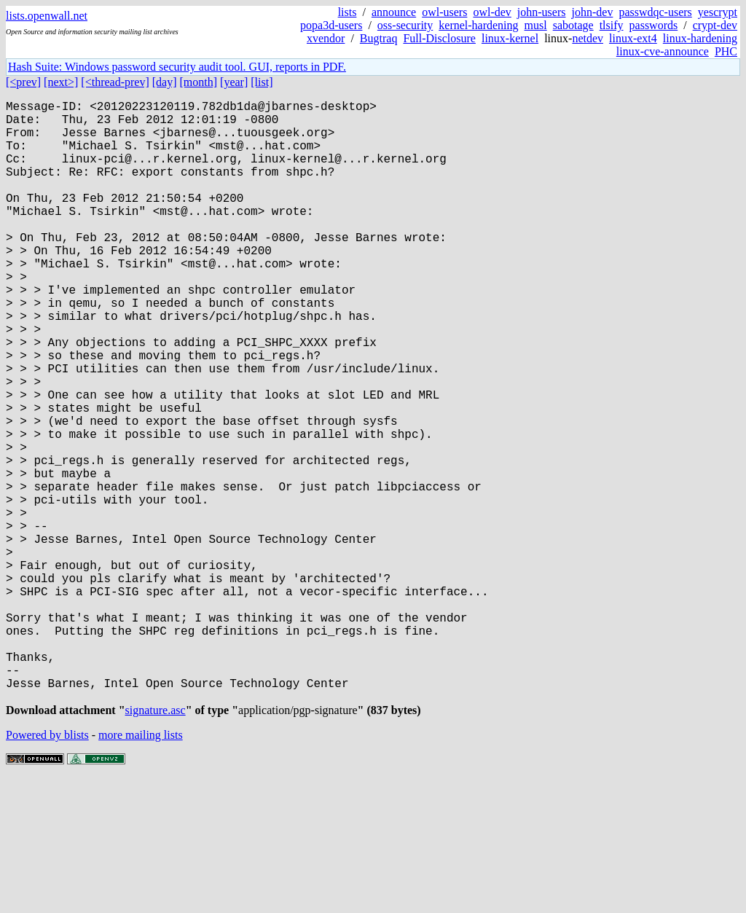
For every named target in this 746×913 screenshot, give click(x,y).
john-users (541, 12)
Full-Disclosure (439, 38)
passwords (653, 25)
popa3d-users (331, 25)
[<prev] (23, 82)
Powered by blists (47, 869)
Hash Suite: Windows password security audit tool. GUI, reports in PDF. (177, 66)
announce (394, 12)
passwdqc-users (655, 12)
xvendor (326, 38)
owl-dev (492, 12)
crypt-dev (715, 25)
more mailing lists (140, 869)
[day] (164, 82)
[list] (261, 82)
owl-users (444, 12)
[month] (199, 82)
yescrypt (717, 12)
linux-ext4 (633, 38)
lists (347, 12)
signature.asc (155, 844)
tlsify (612, 25)
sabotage (573, 25)
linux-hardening (700, 38)
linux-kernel (510, 38)
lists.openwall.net (46, 15)
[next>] (61, 82)
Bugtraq (379, 38)
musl (536, 25)
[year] (234, 82)
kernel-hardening (478, 25)
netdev (587, 38)
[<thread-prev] (115, 82)
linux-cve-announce (662, 51)
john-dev (592, 12)
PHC (726, 51)
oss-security (405, 25)
